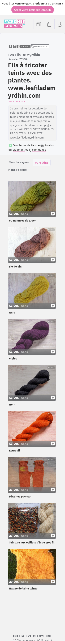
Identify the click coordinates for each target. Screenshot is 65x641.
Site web (23, 46)
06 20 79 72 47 (39, 46)
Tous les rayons (19, 162)
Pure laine (41, 162)
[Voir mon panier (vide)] (49, 24)
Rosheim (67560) (18, 59)
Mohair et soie (17, 169)
